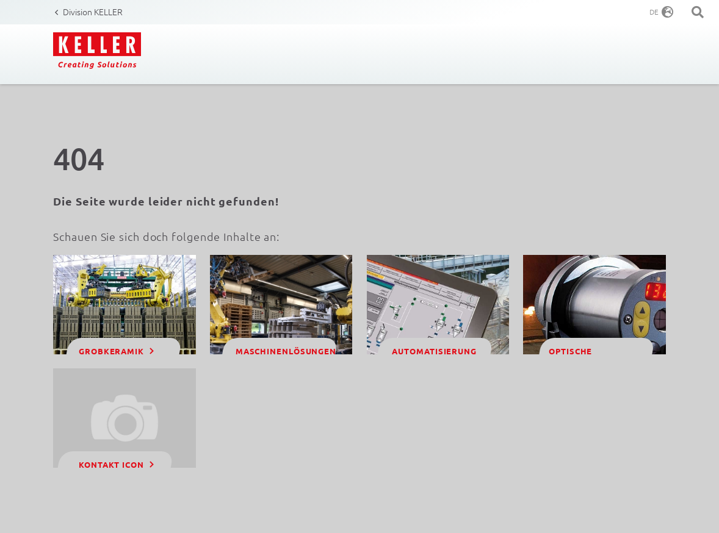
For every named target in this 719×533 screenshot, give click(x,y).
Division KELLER (93, 11)
